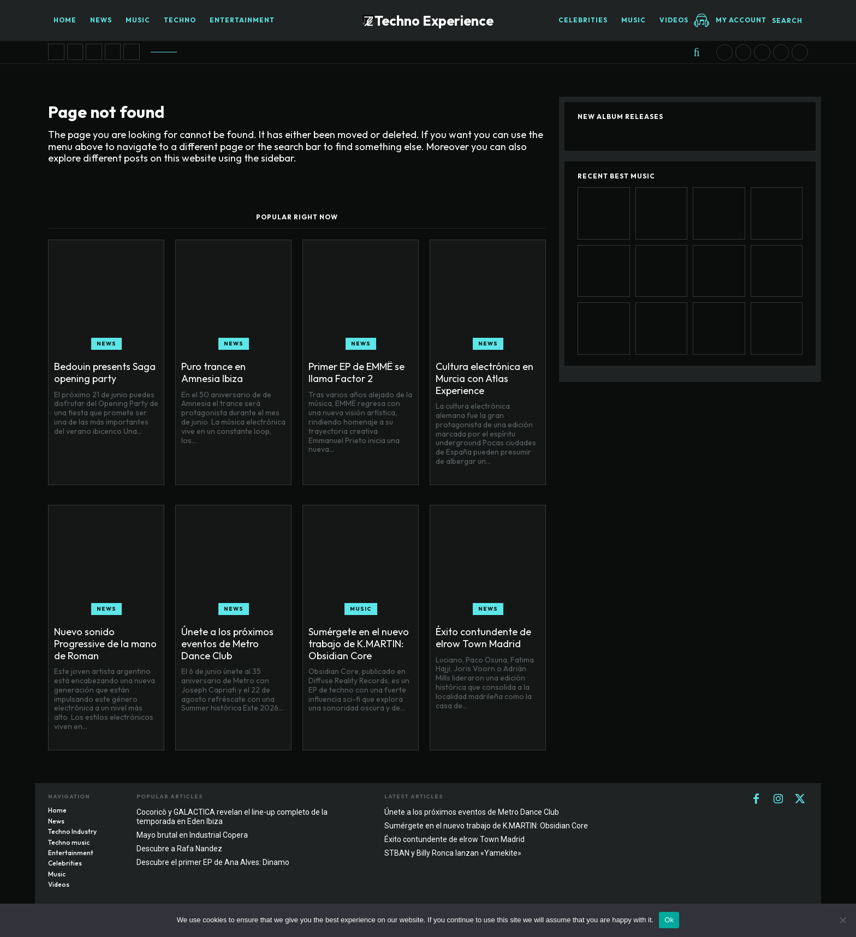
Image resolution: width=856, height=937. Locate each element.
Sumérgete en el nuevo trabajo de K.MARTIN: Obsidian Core (358, 643)
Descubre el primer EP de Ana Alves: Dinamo (212, 862)
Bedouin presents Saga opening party (105, 372)
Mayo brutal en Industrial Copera (192, 835)
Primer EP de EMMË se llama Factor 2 (356, 372)
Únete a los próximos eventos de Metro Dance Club (227, 643)
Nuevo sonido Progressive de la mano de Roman (105, 643)
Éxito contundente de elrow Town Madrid (483, 637)
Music (361, 608)
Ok (669, 920)
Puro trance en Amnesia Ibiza (213, 372)
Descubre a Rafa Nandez (179, 848)
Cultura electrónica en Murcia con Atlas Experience (484, 378)
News (106, 343)
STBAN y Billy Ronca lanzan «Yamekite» (452, 853)
